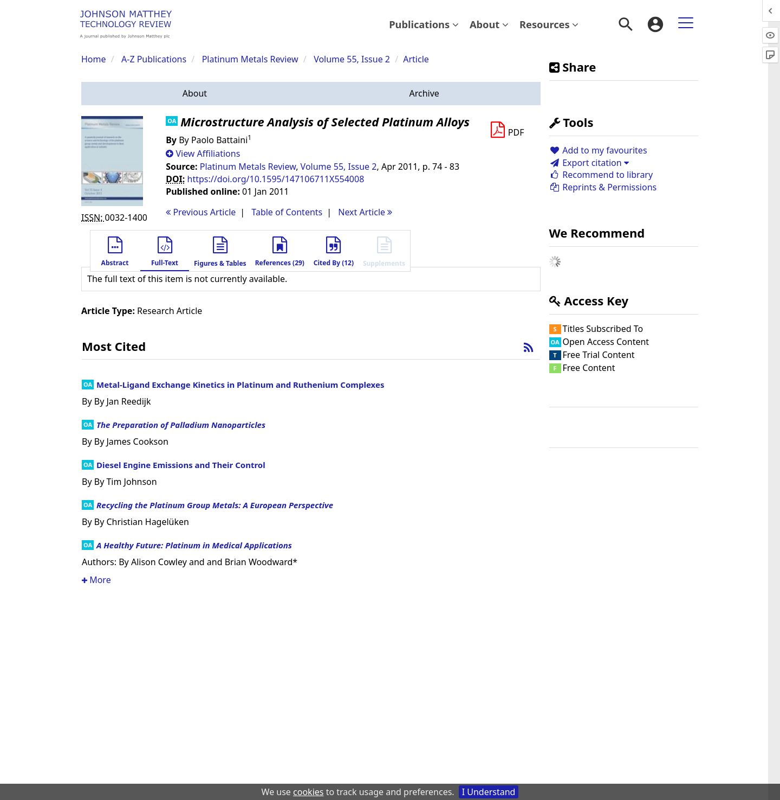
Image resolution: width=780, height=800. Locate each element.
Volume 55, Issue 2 (353, 59)
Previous (201, 212)
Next (365, 212)
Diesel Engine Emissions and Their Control (180, 464)
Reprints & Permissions (603, 187)
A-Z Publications (153, 59)
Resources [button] (548, 24)
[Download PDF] (507, 130)
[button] (194, 93)
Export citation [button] (589, 163)
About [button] (489, 24)
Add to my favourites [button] (598, 150)
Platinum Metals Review (250, 59)
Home (93, 59)
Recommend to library (601, 175)
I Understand (489, 792)
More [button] (96, 580)
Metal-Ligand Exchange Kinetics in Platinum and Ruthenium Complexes (240, 384)
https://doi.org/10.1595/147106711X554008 (276, 179)
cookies (308, 792)
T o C (286, 212)
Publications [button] (424, 24)
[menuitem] (424, 24)
